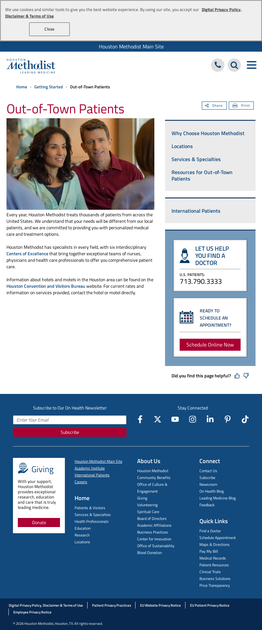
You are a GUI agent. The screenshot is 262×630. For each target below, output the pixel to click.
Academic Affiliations (154, 525)
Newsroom (208, 484)
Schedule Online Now (210, 344)
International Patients (196, 211)
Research (82, 535)
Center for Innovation (154, 539)
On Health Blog (211, 491)
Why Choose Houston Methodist (208, 133)
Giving (142, 498)
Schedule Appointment (217, 538)
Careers (81, 482)
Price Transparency (214, 585)
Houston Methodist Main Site (131, 46)
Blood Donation (149, 552)
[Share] (214, 106)
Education (82, 528)
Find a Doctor (210, 531)
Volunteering (147, 505)
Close (49, 29)
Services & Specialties (196, 159)
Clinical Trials (210, 572)
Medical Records (212, 558)
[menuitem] (131, 46)
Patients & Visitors (90, 508)
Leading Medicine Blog (217, 498)
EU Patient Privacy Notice (210, 605)
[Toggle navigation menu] (251, 65)
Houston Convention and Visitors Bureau (45, 286)
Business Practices (152, 532)
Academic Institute (90, 468)
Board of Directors (152, 518)
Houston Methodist (152, 471)
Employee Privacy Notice (32, 612)
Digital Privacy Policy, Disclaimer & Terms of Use (46, 605)
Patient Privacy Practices (111, 605)
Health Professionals (92, 521)
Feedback (207, 505)
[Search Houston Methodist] (234, 65)
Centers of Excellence (27, 253)
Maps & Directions (214, 544)
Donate (39, 522)
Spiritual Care (148, 512)
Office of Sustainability (155, 546)
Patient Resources (214, 565)
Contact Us (208, 471)
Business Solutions (215, 578)
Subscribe (70, 432)
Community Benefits (154, 477)
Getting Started (48, 86)
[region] (131, 20)
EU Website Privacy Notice (160, 605)
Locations (182, 146)
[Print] (241, 106)
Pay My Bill (208, 551)
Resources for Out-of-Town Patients (202, 175)
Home (21, 86)
